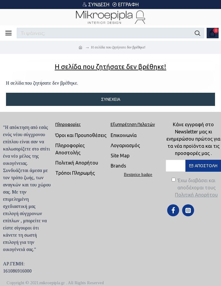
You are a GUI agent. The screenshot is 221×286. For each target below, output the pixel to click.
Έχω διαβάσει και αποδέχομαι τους (195, 188)
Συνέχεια (110, 99)
